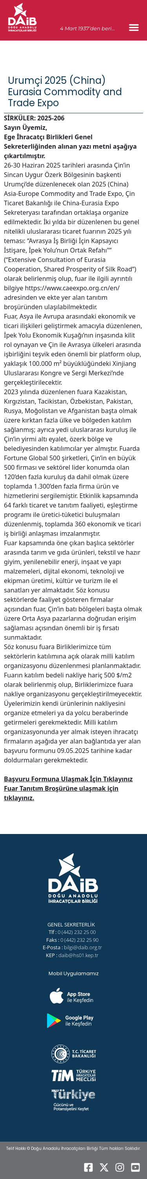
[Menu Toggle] (134, 27)
